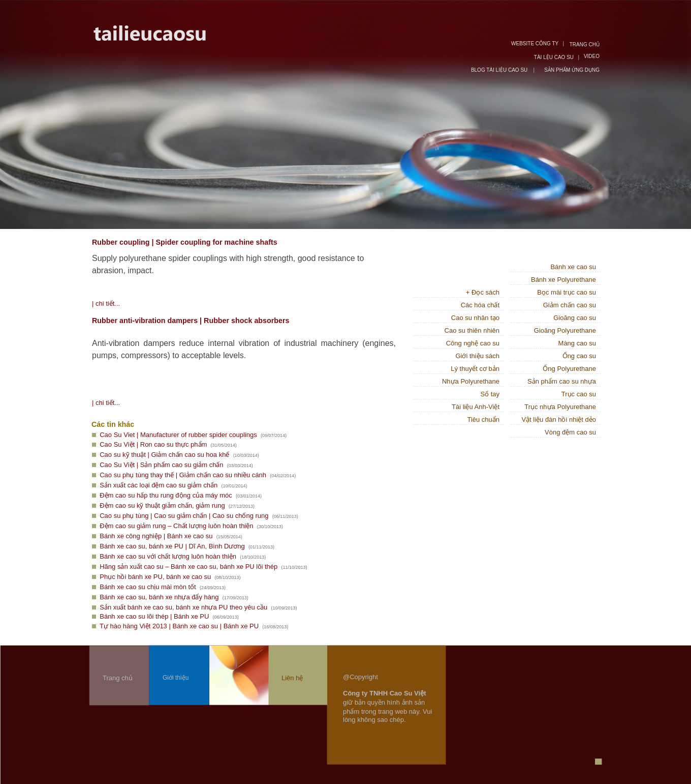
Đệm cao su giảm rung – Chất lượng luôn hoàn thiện (176, 526)
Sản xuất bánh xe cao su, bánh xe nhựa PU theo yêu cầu (183, 607)
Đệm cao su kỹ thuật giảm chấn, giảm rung (162, 505)
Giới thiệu (176, 677)
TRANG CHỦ (585, 44)
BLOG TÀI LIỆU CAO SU (500, 70)
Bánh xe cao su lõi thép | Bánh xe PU (154, 616)
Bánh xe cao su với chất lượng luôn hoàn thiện (168, 556)
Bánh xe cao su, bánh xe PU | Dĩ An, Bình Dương (172, 546)
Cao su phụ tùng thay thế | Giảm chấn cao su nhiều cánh (183, 475)
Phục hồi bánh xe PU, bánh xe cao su (155, 576)
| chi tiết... (106, 303)
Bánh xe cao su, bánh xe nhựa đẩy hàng (159, 597)
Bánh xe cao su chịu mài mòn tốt (148, 587)
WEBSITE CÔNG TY (534, 43)
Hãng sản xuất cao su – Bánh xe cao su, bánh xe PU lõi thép (188, 566)
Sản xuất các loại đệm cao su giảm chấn (158, 485)
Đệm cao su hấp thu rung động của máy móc (166, 495)
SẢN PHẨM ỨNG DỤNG (572, 70)
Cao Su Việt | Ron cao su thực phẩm (153, 444)
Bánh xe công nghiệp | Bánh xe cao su (156, 536)
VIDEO (592, 56)
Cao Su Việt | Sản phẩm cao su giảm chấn (161, 465)
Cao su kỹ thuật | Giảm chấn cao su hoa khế (164, 454)
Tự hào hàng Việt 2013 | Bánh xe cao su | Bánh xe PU (179, 626)
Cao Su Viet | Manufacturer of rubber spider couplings (178, 435)
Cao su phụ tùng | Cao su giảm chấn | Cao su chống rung (184, 515)
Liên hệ (292, 678)
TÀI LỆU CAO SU (554, 57)
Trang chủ (118, 678)
